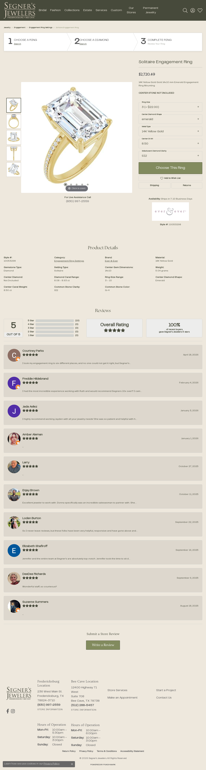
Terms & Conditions (107, 751)
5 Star (31, 321)
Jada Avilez (29, 407)
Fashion (55, 10)
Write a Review (103, 645)
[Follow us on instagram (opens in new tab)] (13, 711)
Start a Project (166, 690)
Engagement (19, 27)
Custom (116, 10)
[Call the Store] (48, 705)
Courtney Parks (33, 351)
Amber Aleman (32, 434)
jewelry (7, 27)
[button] (185, 10)
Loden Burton (31, 518)
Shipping (154, 185)
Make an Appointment (123, 697)
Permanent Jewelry (150, 10)
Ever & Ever (111, 261)
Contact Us (164, 697)
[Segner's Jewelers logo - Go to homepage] (19, 10)
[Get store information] (50, 710)
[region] (76, 137)
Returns (187, 185)
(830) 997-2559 (77, 201)
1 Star (31, 335)
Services (101, 10)
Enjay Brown (30, 490)
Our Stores (131, 10)
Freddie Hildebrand (35, 379)
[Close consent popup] (72, 764)
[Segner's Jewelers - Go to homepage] (18, 693)
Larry (25, 462)
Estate (87, 10)
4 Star (31, 324)
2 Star (31, 332)
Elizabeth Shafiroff (34, 546)
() (77, 321)
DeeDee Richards (34, 574)
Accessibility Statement (132, 751)
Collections (72, 10)
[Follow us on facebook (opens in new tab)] (7, 711)
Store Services (117, 690)
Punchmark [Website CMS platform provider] (109, 765)
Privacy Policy (86, 751)
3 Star (31, 328)
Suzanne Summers (35, 602)
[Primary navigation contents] (100, 10)
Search (17, 44)
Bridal (42, 10)
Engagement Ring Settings (40, 27)
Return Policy (69, 751)
